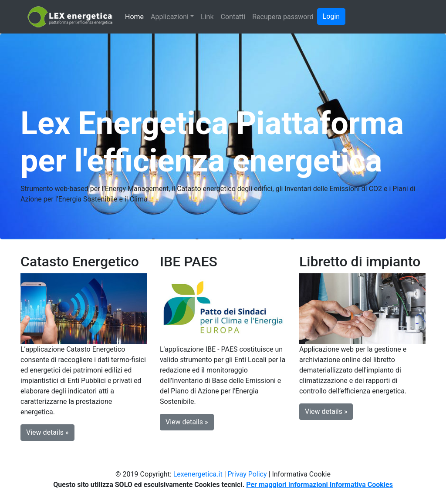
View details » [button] (47, 432)
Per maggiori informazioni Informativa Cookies (319, 484)
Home (134, 17)
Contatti (233, 17)
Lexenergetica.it (198, 474)
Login (331, 16)
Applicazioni (170, 17)
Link (207, 17)
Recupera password (282, 17)
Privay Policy (247, 474)
